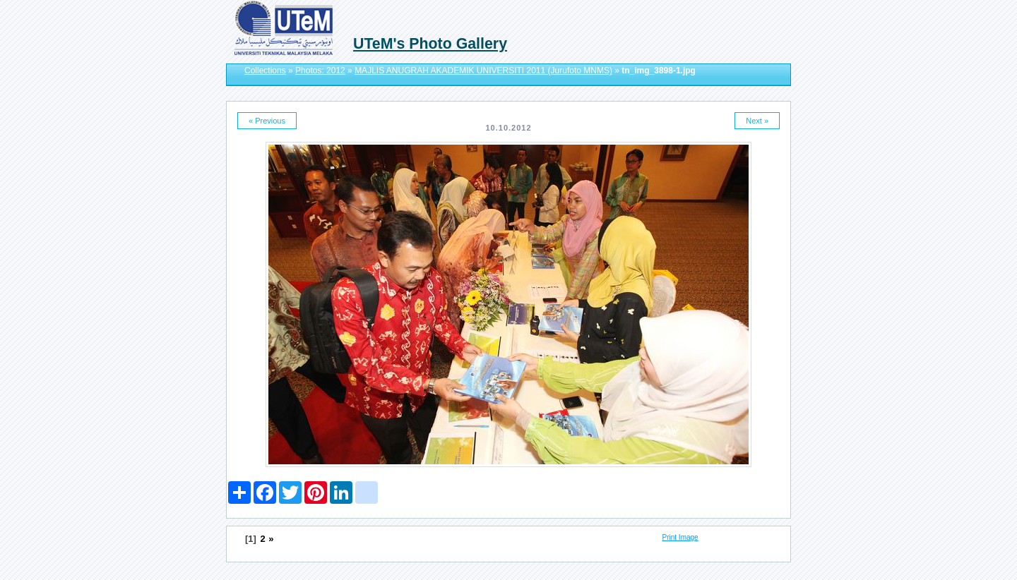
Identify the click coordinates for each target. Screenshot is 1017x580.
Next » (757, 120)
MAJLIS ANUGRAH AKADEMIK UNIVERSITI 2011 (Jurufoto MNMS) (483, 70)
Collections (265, 70)
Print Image (680, 537)
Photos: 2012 (320, 70)
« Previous (267, 120)
